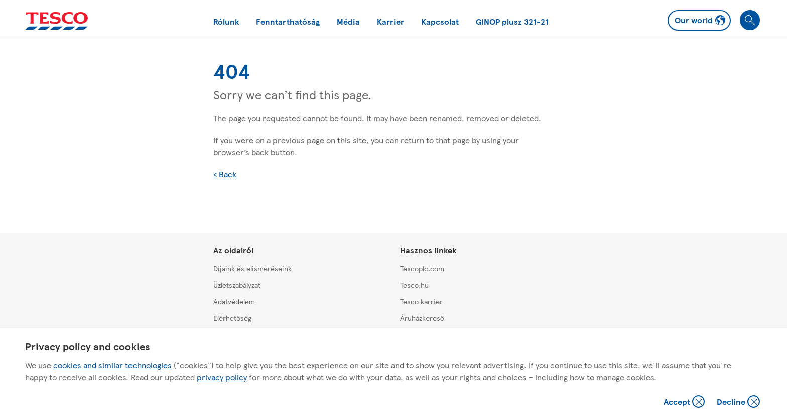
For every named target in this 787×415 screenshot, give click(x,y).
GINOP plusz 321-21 (512, 21)
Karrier (390, 21)
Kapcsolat (440, 21)
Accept (685, 402)
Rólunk (226, 21)
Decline (739, 402)
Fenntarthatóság (288, 21)
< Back (224, 174)
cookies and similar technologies (112, 365)
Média (348, 21)
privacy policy (222, 377)
